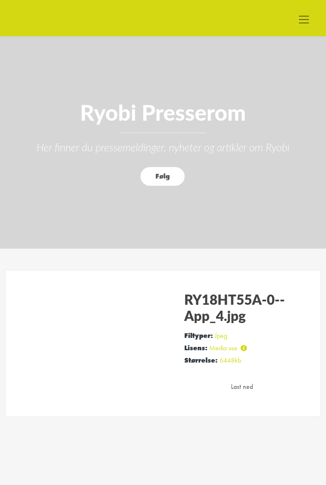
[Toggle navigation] (303, 19)
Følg (162, 176)
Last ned (242, 386)
